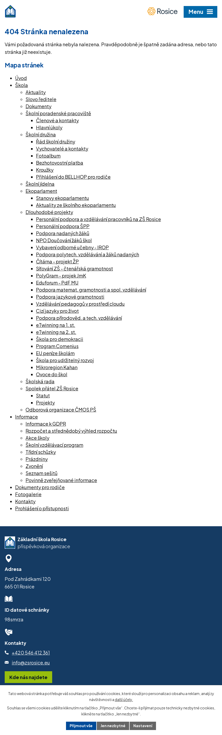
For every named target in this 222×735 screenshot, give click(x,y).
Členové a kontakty (57, 120)
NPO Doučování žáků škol (64, 240)
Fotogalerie (28, 494)
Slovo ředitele (41, 99)
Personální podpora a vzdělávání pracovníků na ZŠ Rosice (98, 219)
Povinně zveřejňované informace (61, 480)
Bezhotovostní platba (59, 163)
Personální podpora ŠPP (62, 226)
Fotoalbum (48, 156)
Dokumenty (38, 106)
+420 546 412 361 (31, 653)
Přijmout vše (81, 725)
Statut (43, 395)
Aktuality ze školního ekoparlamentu (76, 205)
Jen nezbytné (112, 725)
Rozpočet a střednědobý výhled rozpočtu (71, 431)
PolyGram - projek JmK (61, 276)
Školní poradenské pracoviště (58, 113)
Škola (21, 85)
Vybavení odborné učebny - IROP (72, 247)
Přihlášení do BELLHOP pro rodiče (73, 177)
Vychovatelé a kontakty (62, 149)
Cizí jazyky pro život (57, 311)
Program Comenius (57, 346)
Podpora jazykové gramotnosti (70, 297)
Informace (26, 417)
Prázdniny (37, 459)
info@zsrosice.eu (31, 662)
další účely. (124, 699)
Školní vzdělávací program (54, 445)
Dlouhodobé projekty (49, 212)
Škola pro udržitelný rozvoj (65, 360)
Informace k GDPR (46, 424)
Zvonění (34, 466)
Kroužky (44, 170)
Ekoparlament (41, 191)
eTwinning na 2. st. (56, 332)
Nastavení (142, 725)
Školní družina (41, 134)
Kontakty (25, 501)
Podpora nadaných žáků (62, 233)
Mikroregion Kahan (56, 367)
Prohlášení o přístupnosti (42, 508)
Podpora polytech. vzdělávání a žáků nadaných (87, 254)
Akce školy (37, 438)
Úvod (21, 78)
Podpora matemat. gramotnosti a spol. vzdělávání (91, 290)
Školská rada (40, 381)
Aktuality (36, 92)
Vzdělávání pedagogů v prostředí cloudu (80, 304)
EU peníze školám (55, 353)
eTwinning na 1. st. (55, 325)
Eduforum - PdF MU (57, 283)
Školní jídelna (40, 184)
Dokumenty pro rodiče (40, 487)
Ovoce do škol (51, 374)
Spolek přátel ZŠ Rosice (52, 388)
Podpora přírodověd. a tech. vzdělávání (79, 318)
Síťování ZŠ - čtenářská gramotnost (74, 268)
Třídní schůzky (41, 452)
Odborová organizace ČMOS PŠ (61, 410)
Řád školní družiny (55, 141)
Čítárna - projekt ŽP (57, 261)
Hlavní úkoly (49, 127)
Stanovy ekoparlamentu (62, 198)
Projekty (45, 403)
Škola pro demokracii (59, 339)
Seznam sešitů (41, 473)
